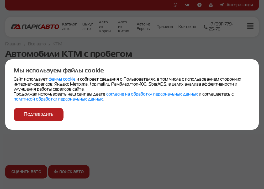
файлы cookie (63, 80)
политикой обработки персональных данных (58, 100)
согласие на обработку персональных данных (152, 95)
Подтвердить (39, 114)
